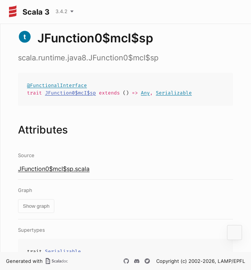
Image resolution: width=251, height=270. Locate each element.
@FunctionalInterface (57, 85)
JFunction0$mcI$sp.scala (54, 168)
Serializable (174, 93)
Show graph (36, 206)
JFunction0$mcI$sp (70, 93)
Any (145, 93)
